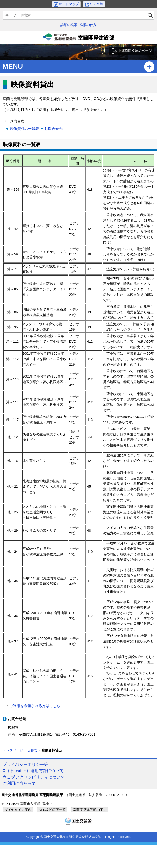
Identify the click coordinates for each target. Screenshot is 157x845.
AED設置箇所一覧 (52, 810)
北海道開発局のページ (135, 51)
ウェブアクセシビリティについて (34, 777)
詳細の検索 (68, 25)
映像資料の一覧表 (24, 129)
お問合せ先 (53, 129)
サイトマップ (69, 4)
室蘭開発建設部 (78, 38)
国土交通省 (78, 821)
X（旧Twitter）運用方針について (33, 770)
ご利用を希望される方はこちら (34, 706)
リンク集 (96, 4)
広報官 (32, 750)
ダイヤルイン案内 (17, 810)
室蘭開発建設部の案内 (90, 810)
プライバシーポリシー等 (25, 764)
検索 (150, 15)
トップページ (13, 750)
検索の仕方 (88, 25)
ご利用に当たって (19, 783)
